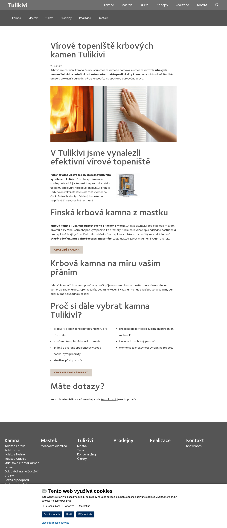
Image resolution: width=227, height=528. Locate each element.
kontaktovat (108, 399)
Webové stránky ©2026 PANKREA (206, 503)
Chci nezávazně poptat (71, 372)
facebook (6, 503)
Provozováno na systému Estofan (205, 505)
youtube (14, 503)
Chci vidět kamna (66, 249)
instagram (10, 503)
